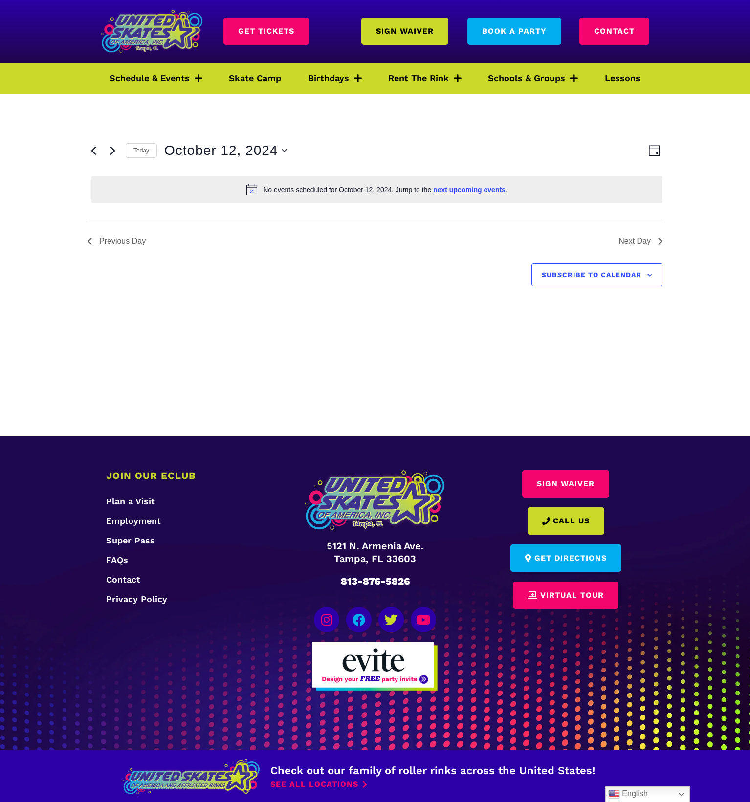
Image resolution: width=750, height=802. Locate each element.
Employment (133, 521)
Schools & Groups (533, 78)
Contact (123, 579)
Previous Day (117, 241)
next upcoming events (469, 190)
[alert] (376, 189)
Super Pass (130, 540)
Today (141, 150)
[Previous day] (93, 150)
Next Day (640, 241)
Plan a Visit (130, 501)
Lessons (622, 78)
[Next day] (112, 150)
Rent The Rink (425, 78)
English (628, 794)
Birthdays (335, 78)
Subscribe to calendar (591, 275)
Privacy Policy (136, 599)
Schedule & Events (156, 78)
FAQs (117, 560)
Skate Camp (255, 78)
